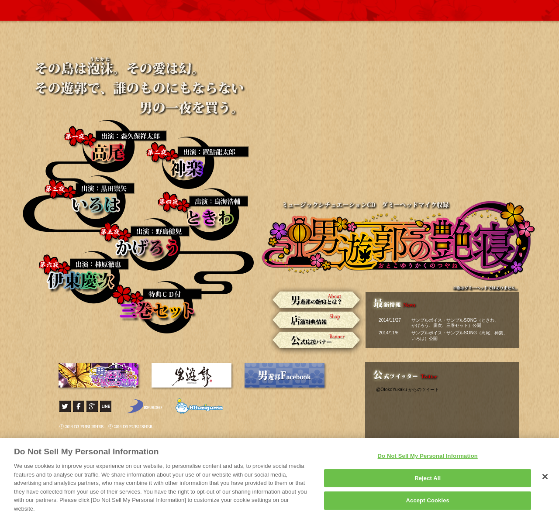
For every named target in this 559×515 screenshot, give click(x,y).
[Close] (545, 480)
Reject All (427, 481)
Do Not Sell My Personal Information (428, 459)
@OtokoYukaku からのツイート (407, 389)
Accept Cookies (427, 504)
